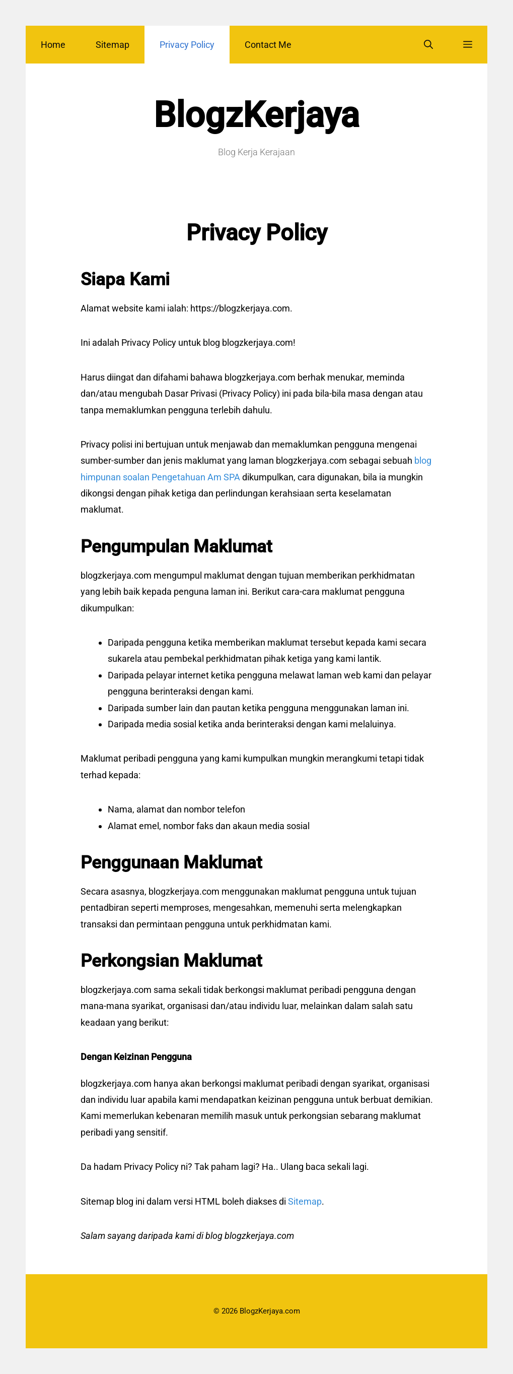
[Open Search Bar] (428, 45)
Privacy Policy (187, 44)
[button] (467, 45)
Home (53, 44)
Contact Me (268, 44)
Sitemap (112, 44)
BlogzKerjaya (256, 115)
